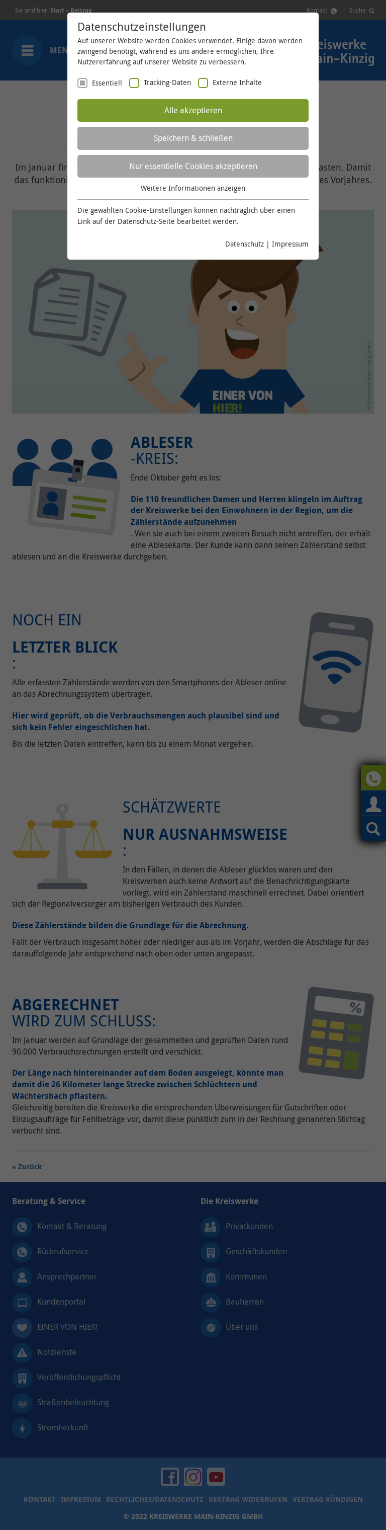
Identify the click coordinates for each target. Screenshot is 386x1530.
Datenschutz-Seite (146, 221)
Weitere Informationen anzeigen (193, 188)
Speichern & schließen (193, 137)
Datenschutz (244, 244)
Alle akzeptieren (193, 110)
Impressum (290, 244)
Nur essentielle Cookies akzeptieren (193, 166)
